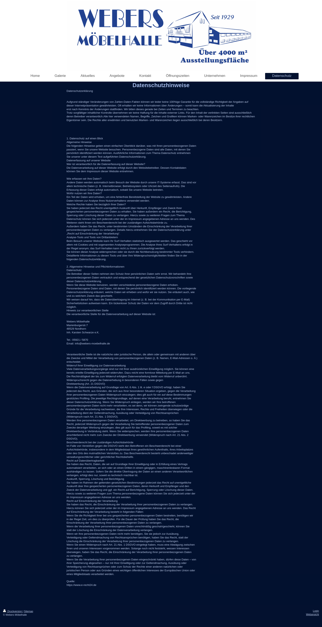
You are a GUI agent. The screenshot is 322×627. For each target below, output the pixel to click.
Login (316, 611)
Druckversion (13, 611)
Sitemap (28, 611)
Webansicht (312, 614)
